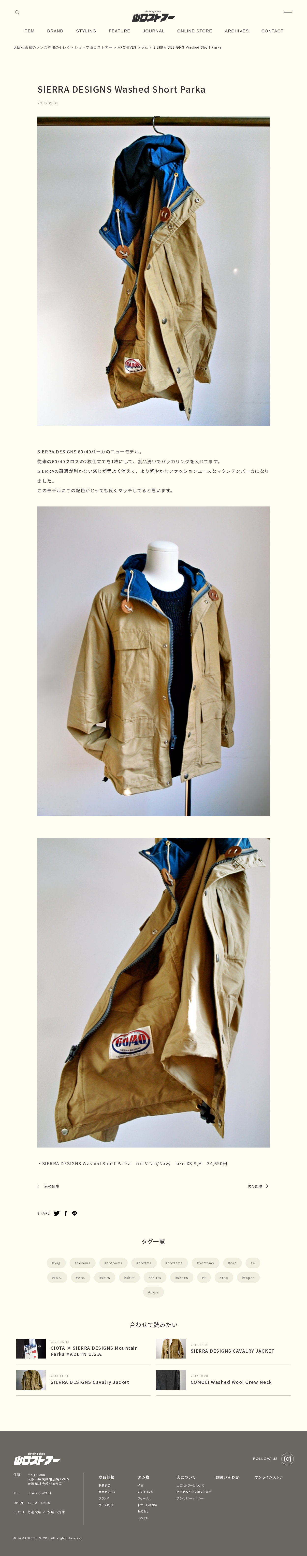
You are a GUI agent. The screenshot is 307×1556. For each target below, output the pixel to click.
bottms (145, 1263)
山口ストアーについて (190, 1485)
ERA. (58, 1277)
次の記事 (255, 1186)
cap (233, 1263)
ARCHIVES (237, 31)
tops (154, 1292)
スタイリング (145, 1492)
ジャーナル (144, 1498)
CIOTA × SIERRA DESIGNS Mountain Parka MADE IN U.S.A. (94, 1351)
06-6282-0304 (40, 1493)
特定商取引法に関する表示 (194, 1492)
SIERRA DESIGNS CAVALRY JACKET (233, 1350)
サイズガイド (107, 1505)
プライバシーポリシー (190, 1498)
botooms (114, 1263)
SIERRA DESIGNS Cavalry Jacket (90, 1382)
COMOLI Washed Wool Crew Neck (231, 1382)
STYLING (86, 31)
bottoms (175, 1263)
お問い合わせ (227, 1477)
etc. (81, 1277)
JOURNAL (154, 31)
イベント (142, 1518)
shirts (156, 1277)
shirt (130, 1277)
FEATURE (120, 31)
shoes (182, 1277)
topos (249, 1277)
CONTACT (273, 31)
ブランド (104, 1498)
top (225, 1277)
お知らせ (143, 1511)
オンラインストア (269, 1477)
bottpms (206, 1263)
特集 (140, 1485)
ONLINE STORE (194, 31)
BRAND (55, 31)
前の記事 (51, 1186)
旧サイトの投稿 (147, 1505)
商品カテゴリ (107, 1492)
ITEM (29, 31)
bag (57, 1263)
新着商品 (104, 1485)
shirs (105, 1277)
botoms (83, 1263)
